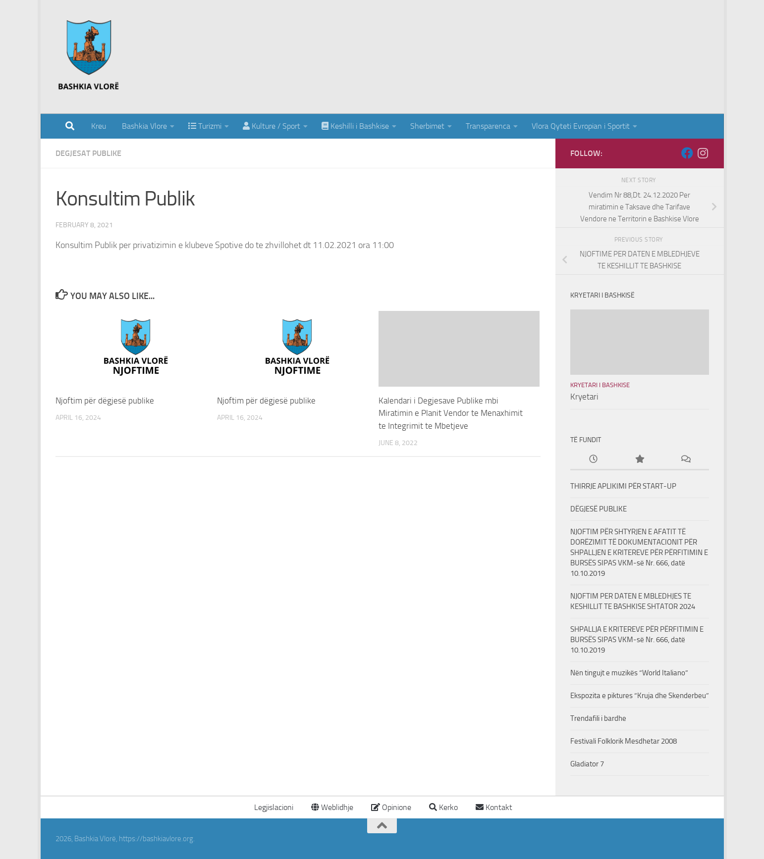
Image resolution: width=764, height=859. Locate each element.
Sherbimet (427, 126)
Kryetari (584, 397)
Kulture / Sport (271, 126)
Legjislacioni (272, 807)
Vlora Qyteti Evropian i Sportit (581, 126)
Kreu (98, 126)
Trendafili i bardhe (598, 718)
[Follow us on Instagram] (703, 153)
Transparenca (488, 126)
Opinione (391, 807)
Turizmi (204, 126)
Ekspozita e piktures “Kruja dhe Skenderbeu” (639, 695)
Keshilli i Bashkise (355, 126)
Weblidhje (332, 807)
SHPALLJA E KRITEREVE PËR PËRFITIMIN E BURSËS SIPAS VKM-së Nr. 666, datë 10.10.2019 (637, 640)
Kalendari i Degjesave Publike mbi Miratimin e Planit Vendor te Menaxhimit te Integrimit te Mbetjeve (451, 413)
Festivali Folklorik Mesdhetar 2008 (623, 741)
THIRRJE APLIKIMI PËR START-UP (623, 486)
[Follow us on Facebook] (687, 153)
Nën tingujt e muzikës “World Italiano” (629, 672)
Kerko (443, 807)
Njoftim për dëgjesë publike (104, 400)
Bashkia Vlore (143, 126)
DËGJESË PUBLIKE (598, 509)
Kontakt (494, 807)
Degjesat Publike (88, 153)
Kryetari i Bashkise (600, 385)
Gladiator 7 (587, 763)
